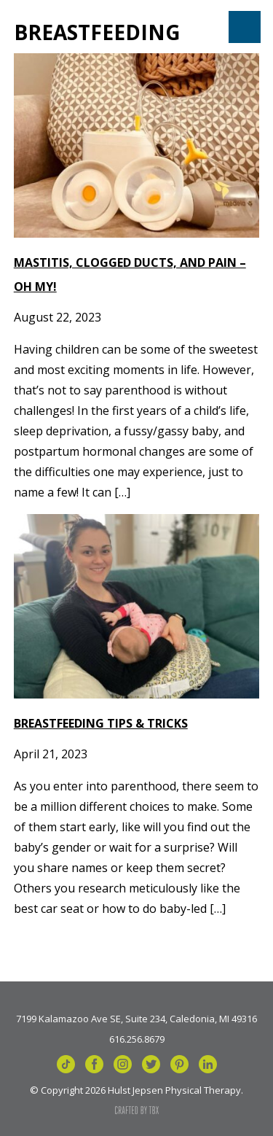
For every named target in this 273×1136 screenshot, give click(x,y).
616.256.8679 (137, 1038)
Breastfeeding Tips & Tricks (101, 723)
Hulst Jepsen (74, 27)
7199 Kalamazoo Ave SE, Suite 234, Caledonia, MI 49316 (136, 1018)
